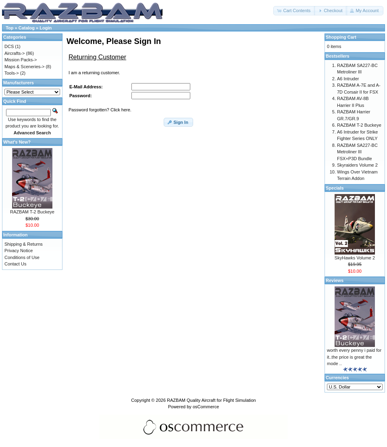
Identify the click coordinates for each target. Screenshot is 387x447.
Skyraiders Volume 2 (357, 165)
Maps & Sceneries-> (24, 66)
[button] (294, 10)
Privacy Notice (18, 250)
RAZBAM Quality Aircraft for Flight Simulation (211, 400)
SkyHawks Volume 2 (355, 257)
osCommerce (206, 406)
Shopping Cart (341, 37)
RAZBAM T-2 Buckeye (32, 211)
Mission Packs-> (20, 59)
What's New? (17, 142)
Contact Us (15, 263)
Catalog (27, 27)
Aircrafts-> (14, 53)
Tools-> (11, 73)
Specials (335, 188)
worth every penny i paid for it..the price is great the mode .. (354, 357)
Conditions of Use (22, 257)
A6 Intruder (348, 78)
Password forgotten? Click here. (100, 109)
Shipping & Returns (23, 244)
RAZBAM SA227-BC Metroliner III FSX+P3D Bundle (357, 152)
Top (9, 27)
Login (46, 27)
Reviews (334, 280)
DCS (9, 46)
